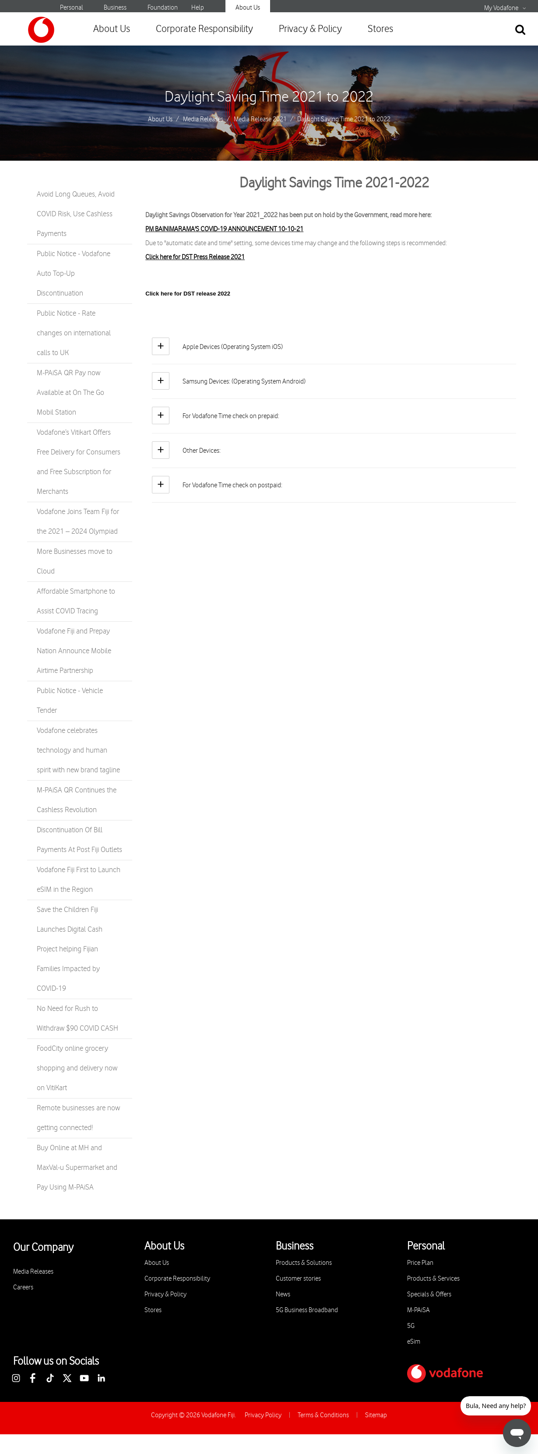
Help (197, 7)
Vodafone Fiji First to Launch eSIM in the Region (78, 880)
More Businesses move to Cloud (75, 561)
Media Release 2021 (260, 119)
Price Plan (420, 1263)
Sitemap (376, 1415)
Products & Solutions (304, 1263)
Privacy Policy (263, 1415)
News (283, 1294)
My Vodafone (501, 8)
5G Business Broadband (307, 1310)
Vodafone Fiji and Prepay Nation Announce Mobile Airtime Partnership (74, 651)
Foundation (163, 7)
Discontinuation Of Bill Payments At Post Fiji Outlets (79, 840)
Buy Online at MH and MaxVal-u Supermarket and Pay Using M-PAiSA (77, 1167)
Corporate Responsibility (204, 29)
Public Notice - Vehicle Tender (70, 701)
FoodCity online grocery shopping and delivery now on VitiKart (77, 1068)
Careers (23, 1287)
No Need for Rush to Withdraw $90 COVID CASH (77, 1018)
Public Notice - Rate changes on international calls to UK (74, 333)
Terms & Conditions (323, 1415)
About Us (248, 7)
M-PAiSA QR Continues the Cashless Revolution (76, 800)
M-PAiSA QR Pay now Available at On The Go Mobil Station (70, 392)
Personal (71, 7)
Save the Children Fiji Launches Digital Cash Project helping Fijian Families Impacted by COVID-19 (69, 949)
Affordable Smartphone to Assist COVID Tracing (76, 601)
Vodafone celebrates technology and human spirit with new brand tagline (78, 750)
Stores (380, 29)
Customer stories (298, 1278)
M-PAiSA (418, 1310)
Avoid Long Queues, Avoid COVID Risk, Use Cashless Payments (76, 214)
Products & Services (433, 1278)
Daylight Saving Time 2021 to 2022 (269, 97)
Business (115, 7)
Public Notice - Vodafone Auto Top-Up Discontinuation (73, 273)
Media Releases (203, 119)
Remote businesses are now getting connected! (78, 1118)
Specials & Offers (429, 1294)
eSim (413, 1341)
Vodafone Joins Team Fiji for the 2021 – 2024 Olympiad (78, 521)
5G (411, 1326)
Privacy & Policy (310, 29)
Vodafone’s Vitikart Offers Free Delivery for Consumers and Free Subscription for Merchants (78, 462)
